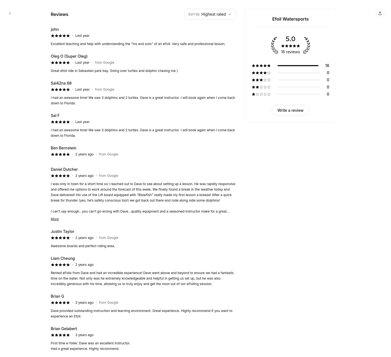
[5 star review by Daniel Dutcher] (143, 194)
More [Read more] (55, 219)
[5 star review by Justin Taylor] (143, 238)
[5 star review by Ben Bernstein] (143, 152)
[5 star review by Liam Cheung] (143, 271)
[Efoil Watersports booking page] (10, 13)
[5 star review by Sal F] (143, 125)
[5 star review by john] (143, 36)
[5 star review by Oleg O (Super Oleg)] (143, 63)
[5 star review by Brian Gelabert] (143, 339)
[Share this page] (380, 13)
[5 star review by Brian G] (143, 306)
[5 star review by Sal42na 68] (143, 93)
